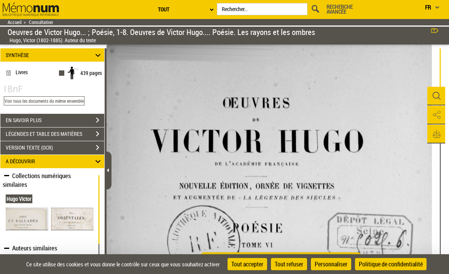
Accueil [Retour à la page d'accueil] (15, 22)
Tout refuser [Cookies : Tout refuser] (289, 264)
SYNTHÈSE (54, 55)
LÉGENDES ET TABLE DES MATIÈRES (55, 134)
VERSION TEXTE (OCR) (55, 147)
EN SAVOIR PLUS (55, 120)
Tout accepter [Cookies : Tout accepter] (247, 264)
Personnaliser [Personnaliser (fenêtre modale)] (331, 264)
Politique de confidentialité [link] (391, 264)
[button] (435, 96)
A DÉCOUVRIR (54, 161)
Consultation (41, 22)
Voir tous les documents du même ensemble (44, 101)
